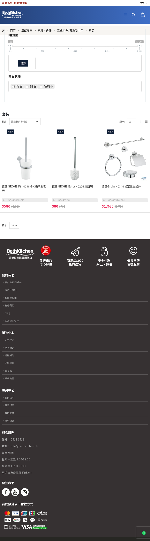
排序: (4, 121)
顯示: (122, 121)
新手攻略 (10, 340)
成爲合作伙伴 (13, 320)
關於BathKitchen (16, 282)
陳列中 (48, 86)
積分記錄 (10, 420)
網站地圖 (10, 378)
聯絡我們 (10, 305)
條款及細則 (12, 290)
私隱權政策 (12, 297)
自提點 (9, 370)
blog (8, 313)
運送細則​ (10, 355)
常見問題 (10, 347)
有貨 (19, 86)
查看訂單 (10, 405)
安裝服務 (10, 363)
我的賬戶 (10, 397)
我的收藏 (10, 413)
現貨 (33, 86)
